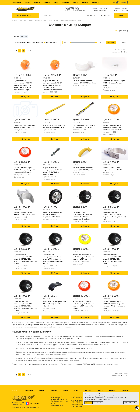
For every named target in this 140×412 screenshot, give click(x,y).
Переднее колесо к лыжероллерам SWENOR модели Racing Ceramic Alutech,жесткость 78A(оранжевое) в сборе (52, 85)
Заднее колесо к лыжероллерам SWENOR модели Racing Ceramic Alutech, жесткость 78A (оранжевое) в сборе (23, 85)
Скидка (27, 2)
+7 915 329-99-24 (121, 10)
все (127, 52)
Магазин (37, 2)
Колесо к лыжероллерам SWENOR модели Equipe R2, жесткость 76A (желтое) (83, 257)
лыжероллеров (33, 325)
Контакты (95, 2)
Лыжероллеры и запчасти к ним (46, 20)
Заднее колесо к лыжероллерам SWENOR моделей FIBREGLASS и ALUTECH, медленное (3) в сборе (53, 259)
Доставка (65, 2)
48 (124, 52)
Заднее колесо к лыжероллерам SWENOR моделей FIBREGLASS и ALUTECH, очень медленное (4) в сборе (25, 259)
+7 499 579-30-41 (99, 10)
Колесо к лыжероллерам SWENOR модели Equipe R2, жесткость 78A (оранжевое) (113, 127)
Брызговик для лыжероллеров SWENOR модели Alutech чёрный (54, 304)
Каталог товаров (26, 20)
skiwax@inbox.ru (57, 405)
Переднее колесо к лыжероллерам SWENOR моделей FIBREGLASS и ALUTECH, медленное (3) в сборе (112, 259)
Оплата (75, 2)
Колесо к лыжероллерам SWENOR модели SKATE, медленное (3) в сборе (52, 214)
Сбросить (123, 42)
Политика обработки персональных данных (97, 399)
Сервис (47, 2)
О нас (56, 2)
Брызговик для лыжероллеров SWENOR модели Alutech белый (114, 83)
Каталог (14, 390)
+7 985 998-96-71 (72, 9)
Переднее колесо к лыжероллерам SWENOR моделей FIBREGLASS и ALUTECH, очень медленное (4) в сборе (25, 306)
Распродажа (16, 2)
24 (121, 52)
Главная (14, 20)
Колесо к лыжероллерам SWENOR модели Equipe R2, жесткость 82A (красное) (24, 170)
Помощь (85, 2)
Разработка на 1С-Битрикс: (25, 407)
